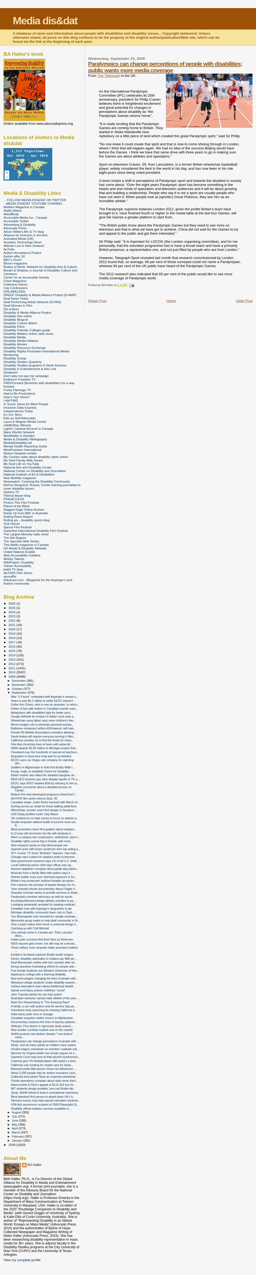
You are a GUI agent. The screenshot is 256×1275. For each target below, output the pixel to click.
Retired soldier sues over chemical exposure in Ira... (44, 877)
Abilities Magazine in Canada (24, 207)
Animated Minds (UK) (19, 238)
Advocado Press (15, 228)
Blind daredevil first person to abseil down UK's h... (43, 1096)
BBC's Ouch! (13, 259)
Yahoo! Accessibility (17, 566)
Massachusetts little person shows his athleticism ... (43, 1068)
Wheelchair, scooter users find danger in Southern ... (44, 810)
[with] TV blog (13, 569)
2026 (12, 603)
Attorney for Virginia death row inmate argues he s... (44, 1053)
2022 (12, 620)
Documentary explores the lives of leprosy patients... (44, 1022)
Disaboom (11, 372)
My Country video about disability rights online (36, 456)
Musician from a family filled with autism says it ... (42, 872)
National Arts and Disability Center (28, 467)
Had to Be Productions (19, 393)
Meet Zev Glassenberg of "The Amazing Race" (40, 1002)
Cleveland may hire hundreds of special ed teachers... (45, 752)
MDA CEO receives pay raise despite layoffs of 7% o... (45, 779)
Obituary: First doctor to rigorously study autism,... (42, 1026)
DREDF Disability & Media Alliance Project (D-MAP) (40, 295)
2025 (12, 607)
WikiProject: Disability (19, 562)
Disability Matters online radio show (28, 333)
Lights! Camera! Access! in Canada (28, 428)
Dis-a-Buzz (11, 309)
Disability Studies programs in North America (35, 365)
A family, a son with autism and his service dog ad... (43, 1006)
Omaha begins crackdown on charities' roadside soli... (45, 1049)
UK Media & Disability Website (25, 548)
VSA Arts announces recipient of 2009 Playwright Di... (45, 1104)
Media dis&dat (45, 21)
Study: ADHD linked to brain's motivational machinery (44, 1092)
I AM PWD (11, 400)
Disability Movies (15, 344)
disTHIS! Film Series (18, 573)
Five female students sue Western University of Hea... (45, 970)
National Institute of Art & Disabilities (29, 474)
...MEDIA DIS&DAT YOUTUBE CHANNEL (33, 203)
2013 (12, 659)
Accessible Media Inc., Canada (25, 217)
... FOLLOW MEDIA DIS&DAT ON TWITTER (35, 200)
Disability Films (14, 326)
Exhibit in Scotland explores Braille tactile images (42, 954)
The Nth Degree (15, 537)
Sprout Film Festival (18, 527)
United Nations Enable (19, 551)
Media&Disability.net (18, 442)
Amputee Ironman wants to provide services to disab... (45, 892)
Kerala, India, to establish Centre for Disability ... (41, 771)
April (15, 1128)
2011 (12, 668)
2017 (12, 642)
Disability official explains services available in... (41, 1108)
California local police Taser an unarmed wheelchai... (44, 1076)
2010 (12, 672)
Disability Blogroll (16, 319)
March (16, 1132)
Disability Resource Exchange (25, 347)
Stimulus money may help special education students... (46, 1100)
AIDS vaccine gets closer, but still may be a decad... (44, 943)
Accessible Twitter (16, 221)
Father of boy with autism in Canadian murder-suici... (44, 708)
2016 (12, 646)
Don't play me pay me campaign (26, 376)
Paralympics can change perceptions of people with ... (45, 1041)
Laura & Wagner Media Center (25, 421)
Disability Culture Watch (20, 323)
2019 (12, 633)
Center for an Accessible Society (26, 277)
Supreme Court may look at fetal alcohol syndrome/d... (45, 1056)
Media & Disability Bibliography (25, 439)
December (19, 680)
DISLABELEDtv (14, 291)
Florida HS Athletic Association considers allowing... (43, 732)
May (15, 1124)
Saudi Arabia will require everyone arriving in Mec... (43, 736)
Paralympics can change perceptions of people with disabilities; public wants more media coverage (165, 67)
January (18, 1140)
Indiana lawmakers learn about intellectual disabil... (43, 986)
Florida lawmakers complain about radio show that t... (44, 1080)
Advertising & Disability (20, 224)
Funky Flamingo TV (17, 390)
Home (171, 301)
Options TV (11, 492)
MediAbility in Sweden (19, 435)
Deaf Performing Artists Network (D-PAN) (32, 302)
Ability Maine (12, 210)
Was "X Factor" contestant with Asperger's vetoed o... (44, 696)
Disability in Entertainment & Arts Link (30, 369)
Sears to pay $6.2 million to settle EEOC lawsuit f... (43, 700)
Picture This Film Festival (21, 502)
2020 (12, 629)
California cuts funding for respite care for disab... (42, 1065)
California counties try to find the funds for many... (42, 740)
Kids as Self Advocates (20, 418)
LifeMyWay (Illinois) (17, 425)
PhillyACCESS (14, 499)
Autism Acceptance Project (22, 252)
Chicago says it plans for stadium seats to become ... (44, 856)
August (17, 1112)
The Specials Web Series (21, 541)
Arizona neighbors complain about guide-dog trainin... (45, 868)
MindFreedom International (22, 449)
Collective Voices (16, 284)
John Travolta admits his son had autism (36, 994)
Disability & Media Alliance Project (27, 312)
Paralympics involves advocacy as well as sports (42, 896)
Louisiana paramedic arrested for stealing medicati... (44, 904)
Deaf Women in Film (18, 305)
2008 (12, 1144)
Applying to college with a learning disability (38, 974)
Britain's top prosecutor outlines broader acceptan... (43, 880)
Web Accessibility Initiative (22, 555)
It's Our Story (13, 414)
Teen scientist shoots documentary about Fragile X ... (44, 888)
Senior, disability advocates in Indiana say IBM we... (44, 958)
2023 (12, 616)
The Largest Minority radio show (26, 534)
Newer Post (97, 301)
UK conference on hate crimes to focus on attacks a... (45, 818)
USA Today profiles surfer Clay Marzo (34, 814)
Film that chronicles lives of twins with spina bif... (41, 744)
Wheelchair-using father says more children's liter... (43, 720)
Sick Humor (12, 523)
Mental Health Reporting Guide (25, 446)
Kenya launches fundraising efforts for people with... (44, 966)
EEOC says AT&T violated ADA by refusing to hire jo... (45, 783)
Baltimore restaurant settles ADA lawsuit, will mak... (43, 728)
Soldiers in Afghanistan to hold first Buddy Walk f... (43, 767)
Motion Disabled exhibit (20, 453)
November (19, 684)
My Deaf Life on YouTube (21, 464)
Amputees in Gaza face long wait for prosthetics (41, 756)
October (18, 688)
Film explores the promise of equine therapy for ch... (44, 884)
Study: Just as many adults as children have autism (43, 1045)
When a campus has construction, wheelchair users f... (45, 837)
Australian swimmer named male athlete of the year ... (45, 998)
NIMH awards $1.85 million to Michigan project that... (44, 748)
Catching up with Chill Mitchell (30, 928)
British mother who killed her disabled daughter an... (44, 775)
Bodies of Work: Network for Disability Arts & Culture (40, 266)
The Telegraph (108, 76)
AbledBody (11, 214)
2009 (12, 676)
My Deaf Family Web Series (23, 460)
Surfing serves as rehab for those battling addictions (44, 806)
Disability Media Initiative (21, 340)
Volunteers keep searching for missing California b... (44, 1010)
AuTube (9, 249)
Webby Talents (14, 559)
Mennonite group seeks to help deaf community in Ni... (45, 920)
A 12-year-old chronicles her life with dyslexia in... (42, 833)
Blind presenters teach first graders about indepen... (44, 829)
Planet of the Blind (16, 506)
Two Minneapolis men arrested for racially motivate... (44, 916)
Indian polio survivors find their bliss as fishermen (42, 939)
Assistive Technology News (23, 242)
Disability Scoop (15, 358)
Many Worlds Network (19, 432)
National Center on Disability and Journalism (35, 471)
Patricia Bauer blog (17, 495)
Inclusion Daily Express (20, 407)
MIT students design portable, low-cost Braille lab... (43, 1088)
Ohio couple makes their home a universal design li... (44, 924)
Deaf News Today (16, 298)
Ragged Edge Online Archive (24, 509)
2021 (12, 625)
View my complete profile (22, 1260)
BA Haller (34, 1165)
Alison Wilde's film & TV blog (24, 231)
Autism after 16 (14, 256)
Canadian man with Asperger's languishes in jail (41, 908)
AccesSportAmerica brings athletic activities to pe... (43, 900)
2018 (12, 638)
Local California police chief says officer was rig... (42, 865)
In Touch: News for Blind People (26, 404)
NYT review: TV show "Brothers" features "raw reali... (44, 853)
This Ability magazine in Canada (26, 544)
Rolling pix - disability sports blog (27, 520)
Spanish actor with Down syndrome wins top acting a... (45, 849)
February (18, 1136)
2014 (12, 655)
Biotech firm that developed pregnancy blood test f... (44, 794)
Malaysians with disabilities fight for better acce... (42, 712)
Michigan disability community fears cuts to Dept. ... (43, 912)
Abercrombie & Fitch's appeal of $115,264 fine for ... (44, 1084)
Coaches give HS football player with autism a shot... (44, 1061)
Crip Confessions (16, 288)
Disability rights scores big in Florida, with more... (42, 841)
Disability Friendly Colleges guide (27, 330)
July (15, 1116)
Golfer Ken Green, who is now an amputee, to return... (45, 704)
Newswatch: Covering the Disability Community (37, 481)
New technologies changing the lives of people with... (44, 978)
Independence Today (18, 411)
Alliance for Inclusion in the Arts (26, 235)
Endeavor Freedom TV (19, 379)
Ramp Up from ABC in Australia (26, 513)
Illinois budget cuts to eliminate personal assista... (42, 724)
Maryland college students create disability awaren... (44, 982)
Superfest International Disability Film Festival (36, 530)
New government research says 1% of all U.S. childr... (45, 861)
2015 (12, 651)
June (15, 1120)
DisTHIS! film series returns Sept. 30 (34, 798)
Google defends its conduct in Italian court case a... (43, 716)
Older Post (244, 301)
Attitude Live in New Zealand (24, 245)
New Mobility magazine (20, 478)
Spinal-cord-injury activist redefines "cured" (38, 990)
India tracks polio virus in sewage (32, 1014)
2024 (12, 612)
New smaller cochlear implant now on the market (42, 1029)
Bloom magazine (15, 263)
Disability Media (15, 337)
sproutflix (10, 576)
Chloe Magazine (15, 281)
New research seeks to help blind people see (39, 845)
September (20, 692)
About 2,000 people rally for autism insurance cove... (44, 1072)
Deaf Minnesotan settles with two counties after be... (44, 962)
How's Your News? (17, 397)
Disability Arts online (18, 316)
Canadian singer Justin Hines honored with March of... (45, 802)
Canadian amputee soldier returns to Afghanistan (42, 1018)
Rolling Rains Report (18, 516)
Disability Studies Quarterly (23, 361)
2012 (12, 664)
